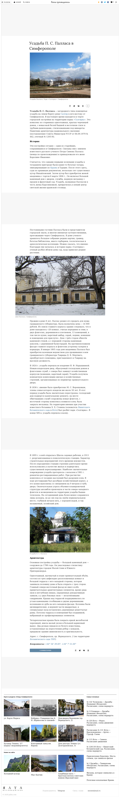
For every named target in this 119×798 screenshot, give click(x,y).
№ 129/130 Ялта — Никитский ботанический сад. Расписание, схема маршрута (101, 749)
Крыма (53, 168)
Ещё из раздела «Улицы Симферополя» (18, 697)
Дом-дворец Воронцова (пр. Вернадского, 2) (70, 719)
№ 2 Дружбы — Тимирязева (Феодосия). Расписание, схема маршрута (101, 765)
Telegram (61, 791)
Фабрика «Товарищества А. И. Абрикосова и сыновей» (43, 719)
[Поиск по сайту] (26, 2)
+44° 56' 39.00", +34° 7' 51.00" (60, 644)
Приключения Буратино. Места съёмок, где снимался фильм (101, 757)
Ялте (54, 410)
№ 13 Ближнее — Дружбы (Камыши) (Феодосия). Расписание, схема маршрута (100, 713)
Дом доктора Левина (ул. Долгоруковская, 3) (69, 745)
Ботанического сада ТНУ (42, 639)
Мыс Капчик (36, 775)
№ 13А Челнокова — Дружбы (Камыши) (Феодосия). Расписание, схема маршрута (100, 704)
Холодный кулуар (12, 774)
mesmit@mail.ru (94, 791)
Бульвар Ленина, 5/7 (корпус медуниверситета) (16, 745)
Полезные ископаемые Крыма (100, 780)
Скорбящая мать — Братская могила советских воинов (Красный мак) (70, 776)
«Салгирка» (80, 119)
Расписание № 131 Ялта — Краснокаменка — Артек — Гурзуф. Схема (99, 732)
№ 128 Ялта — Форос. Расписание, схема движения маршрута (100, 723)
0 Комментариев (45, 650)
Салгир (64, 114)
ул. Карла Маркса (12, 718)
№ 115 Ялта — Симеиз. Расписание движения (97, 740)
